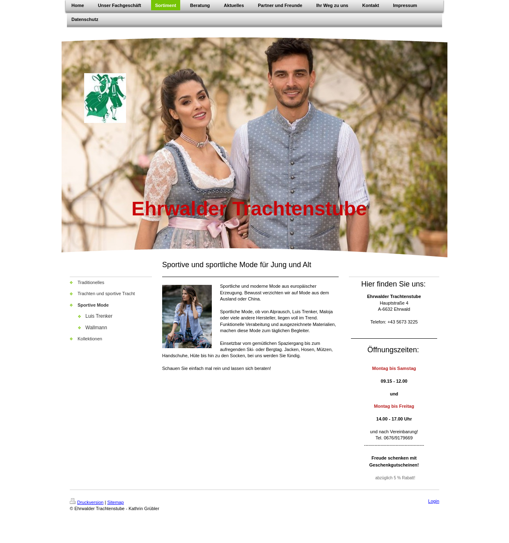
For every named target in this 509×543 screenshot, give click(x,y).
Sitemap (115, 502)
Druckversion (86, 502)
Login (433, 501)
